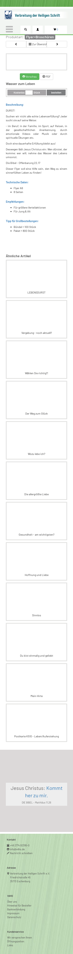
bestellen (56, 92)
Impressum (13, 913)
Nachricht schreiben (21, 853)
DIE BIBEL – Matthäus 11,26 (36, 802)
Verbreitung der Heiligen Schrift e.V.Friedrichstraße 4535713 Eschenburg (30, 877)
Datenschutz (14, 917)
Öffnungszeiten (15, 941)
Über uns (12, 901)
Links (10, 945)
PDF (46, 76)
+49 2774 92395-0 (19, 845)
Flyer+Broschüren (40, 37)
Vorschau (29, 76)
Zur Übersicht (38, 44)
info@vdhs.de (17, 849)
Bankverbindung (16, 909)
